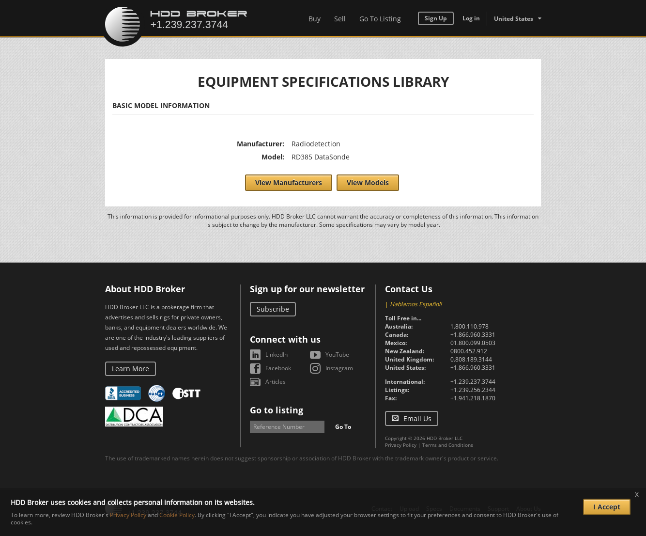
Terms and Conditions (447, 444)
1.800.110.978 (469, 326)
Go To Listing (380, 18)
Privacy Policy (400, 444)
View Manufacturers (288, 182)
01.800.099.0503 (472, 343)
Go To (343, 427)
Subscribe (273, 309)
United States (513, 19)
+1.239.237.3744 (472, 382)
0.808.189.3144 (471, 359)
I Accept (606, 506)
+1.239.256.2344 (472, 390)
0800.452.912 (468, 351)
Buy (314, 18)
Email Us (417, 418)
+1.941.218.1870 (472, 398)
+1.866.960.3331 (472, 335)
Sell (340, 18)
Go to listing (276, 410)
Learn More (130, 368)
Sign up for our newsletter (307, 289)
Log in (471, 18)
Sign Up (436, 18)
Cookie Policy (177, 515)
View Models (368, 182)
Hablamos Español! (416, 304)
